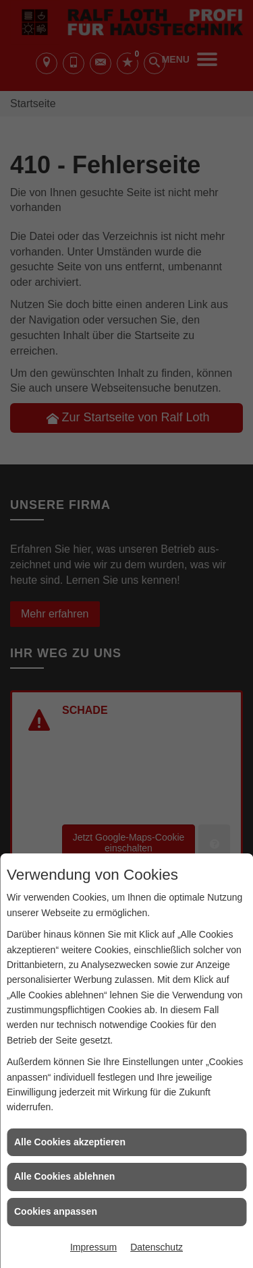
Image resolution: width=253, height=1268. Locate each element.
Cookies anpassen (55, 1211)
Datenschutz (156, 1247)
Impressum (93, 1247)
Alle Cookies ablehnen (64, 1176)
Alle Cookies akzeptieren (69, 1142)
